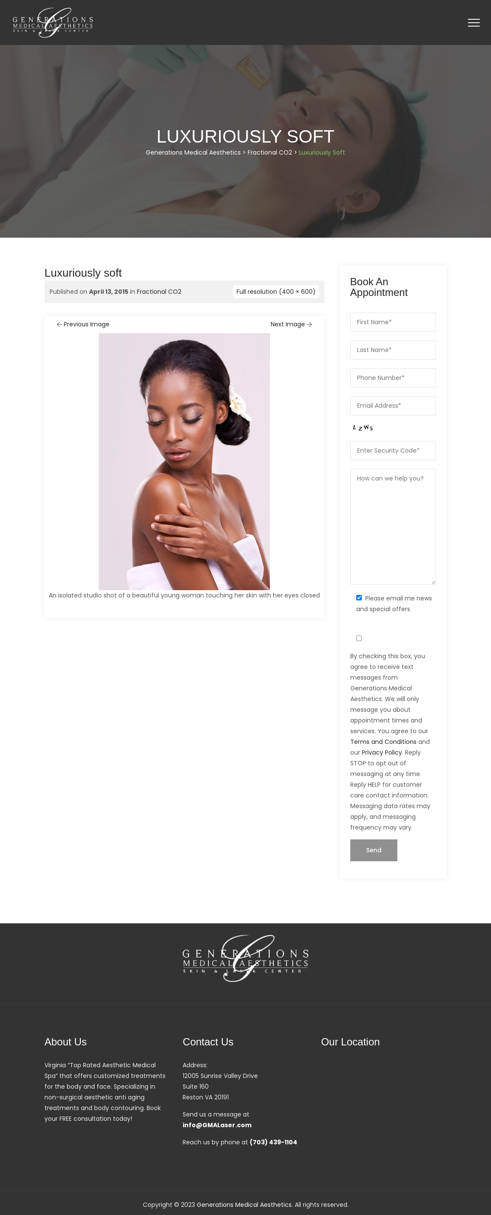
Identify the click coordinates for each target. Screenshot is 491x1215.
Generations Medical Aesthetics (244, 1204)
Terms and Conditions (383, 741)
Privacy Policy (382, 752)
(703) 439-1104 (273, 1142)
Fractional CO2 (159, 291)
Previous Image (82, 324)
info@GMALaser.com (217, 1125)
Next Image (292, 324)
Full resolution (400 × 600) (276, 291)
